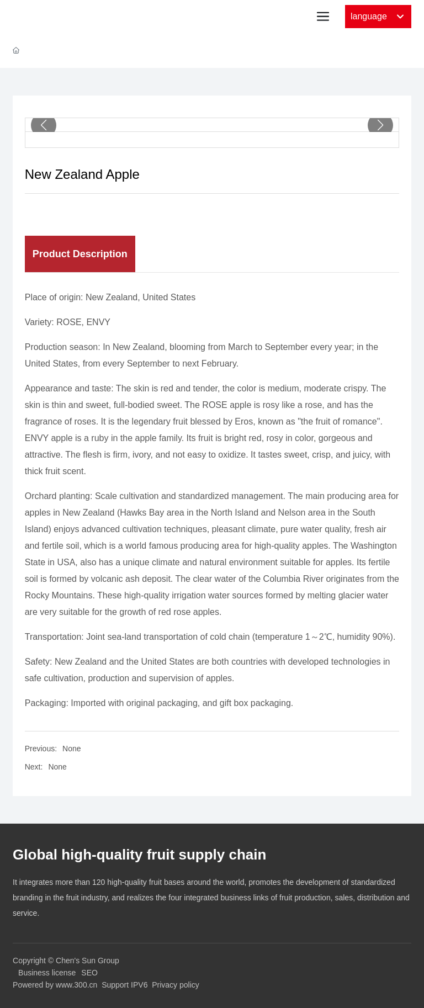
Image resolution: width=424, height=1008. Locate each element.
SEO (89, 972)
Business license (47, 972)
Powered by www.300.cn (55, 984)
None (71, 748)
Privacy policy (175, 984)
